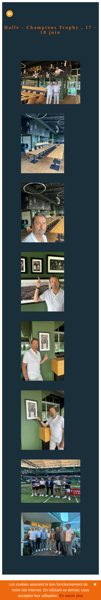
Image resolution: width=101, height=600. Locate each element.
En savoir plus (71, 596)
